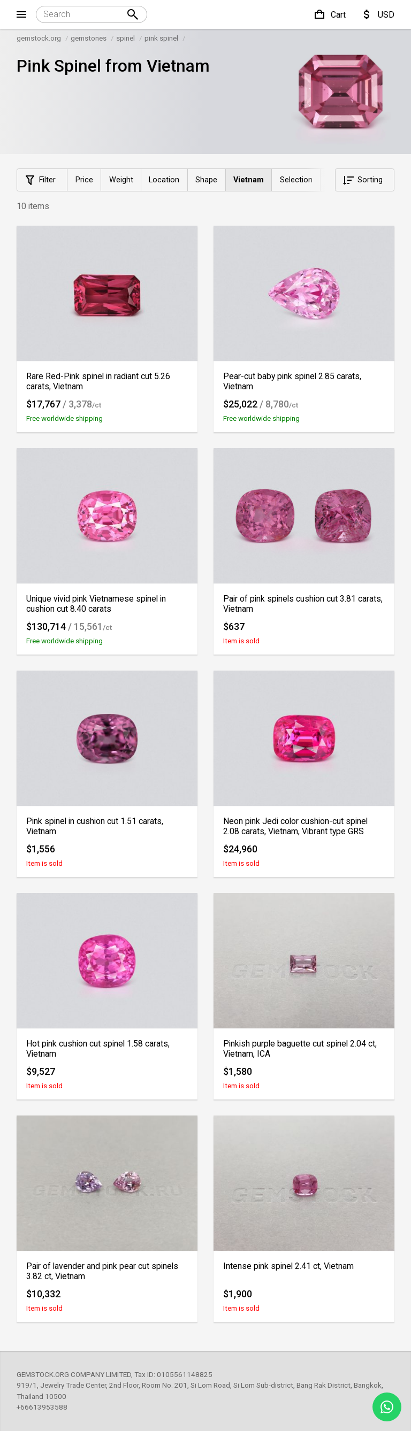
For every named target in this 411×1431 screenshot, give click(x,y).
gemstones (88, 38)
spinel (125, 38)
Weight (121, 179)
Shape (206, 179)
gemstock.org (39, 38)
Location (164, 179)
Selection (296, 179)
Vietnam (248, 179)
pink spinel (161, 38)
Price (84, 179)
